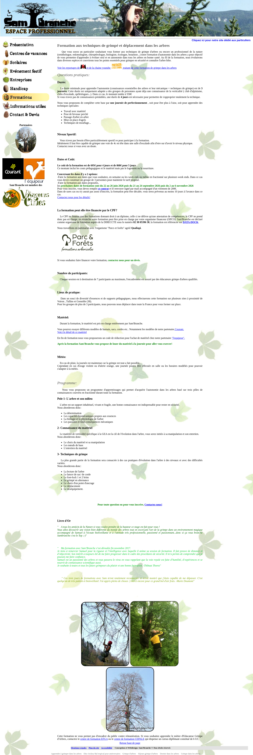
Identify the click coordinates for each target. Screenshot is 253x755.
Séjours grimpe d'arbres (148, 753)
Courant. (179, 329)
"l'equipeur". (178, 338)
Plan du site (94, 748)
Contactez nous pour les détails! (73, 197)
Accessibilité (106, 748)
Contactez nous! (153, 504)
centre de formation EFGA (94, 739)
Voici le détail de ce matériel (72, 332)
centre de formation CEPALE (129, 739)
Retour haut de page (130, 743)
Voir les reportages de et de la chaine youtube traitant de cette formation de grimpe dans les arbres (117, 67)
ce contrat (103, 188)
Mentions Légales (78, 748)
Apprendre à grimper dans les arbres (67, 753)
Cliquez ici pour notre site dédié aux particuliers (221, 40)
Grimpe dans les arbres (191, 753)
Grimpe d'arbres (129, 753)
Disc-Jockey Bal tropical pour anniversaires (103, 753)
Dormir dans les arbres (170, 753)
